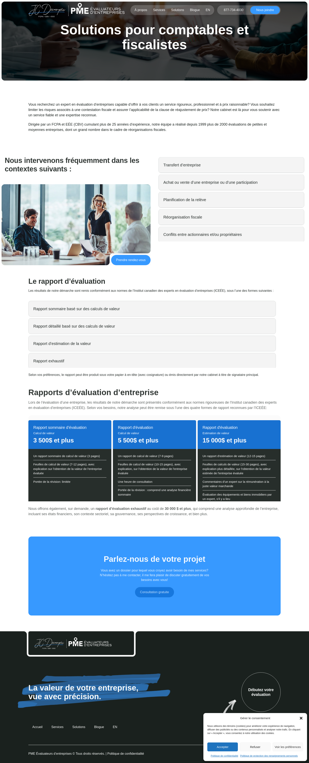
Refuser (255, 747)
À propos (141, 10)
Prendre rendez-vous (129, 259)
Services (159, 10)
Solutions (177, 10)
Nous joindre (265, 10)
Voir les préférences (288, 747)
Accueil (124, 57)
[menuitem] (208, 10)
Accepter (222, 747)
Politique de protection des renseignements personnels (269, 756)
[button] (301, 718)
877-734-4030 (234, 10)
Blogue (195, 10)
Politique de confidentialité (224, 756)
